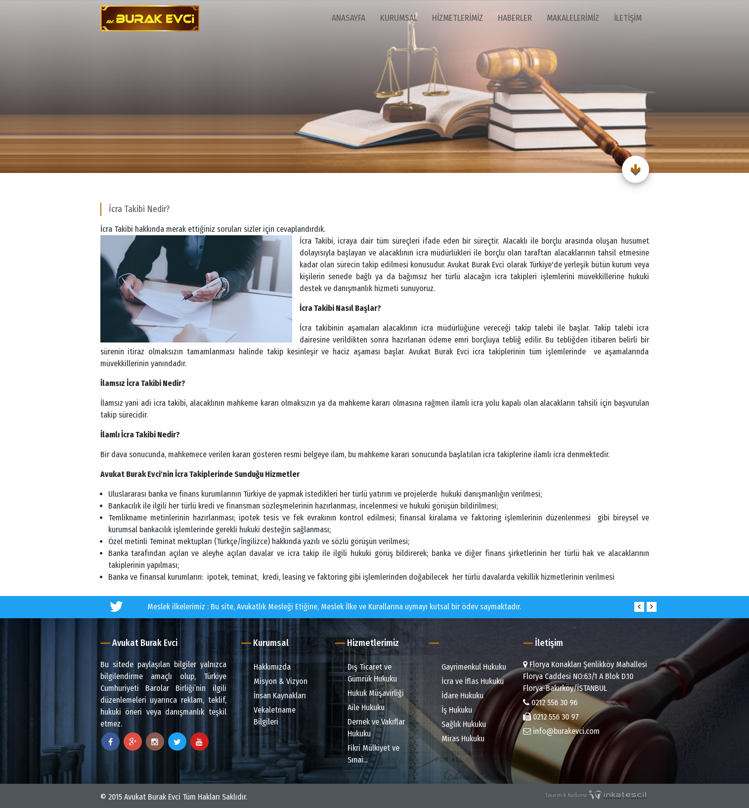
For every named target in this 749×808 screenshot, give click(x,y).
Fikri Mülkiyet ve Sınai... (368, 754)
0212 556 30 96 (550, 702)
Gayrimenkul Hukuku (469, 667)
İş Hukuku (452, 710)
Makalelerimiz (573, 18)
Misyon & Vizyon (276, 681)
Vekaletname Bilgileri (270, 715)
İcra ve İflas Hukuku (468, 681)
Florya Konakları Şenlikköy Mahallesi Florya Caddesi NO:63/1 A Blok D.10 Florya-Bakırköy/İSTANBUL (585, 676)
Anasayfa (348, 18)
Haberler (515, 18)
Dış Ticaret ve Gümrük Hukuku (367, 672)
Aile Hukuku (361, 707)
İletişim (628, 18)
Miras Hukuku (458, 738)
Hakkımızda (267, 667)
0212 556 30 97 (551, 717)
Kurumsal (398, 18)
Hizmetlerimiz (457, 18)
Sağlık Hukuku (459, 724)
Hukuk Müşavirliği (371, 693)
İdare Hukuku (458, 695)
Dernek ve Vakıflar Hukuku (371, 727)
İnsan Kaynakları (275, 695)
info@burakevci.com (561, 731)
